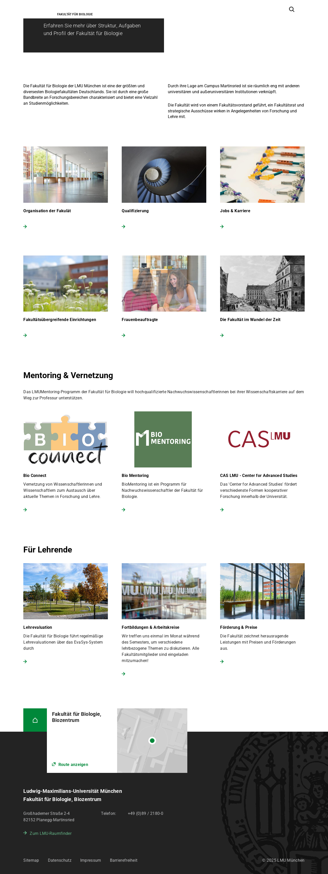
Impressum (90, 860)
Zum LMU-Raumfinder (50, 833)
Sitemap (31, 860)
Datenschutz (59, 860)
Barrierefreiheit (124, 860)
